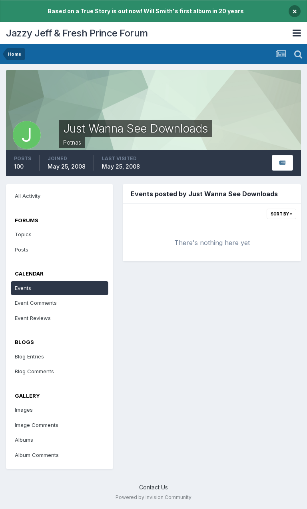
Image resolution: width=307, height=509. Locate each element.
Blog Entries (29, 356)
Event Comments (36, 303)
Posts (21, 249)
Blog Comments (34, 371)
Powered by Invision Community (153, 497)
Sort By (281, 213)
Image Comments (36, 425)
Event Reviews (33, 318)
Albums (24, 440)
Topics (23, 234)
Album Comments (37, 455)
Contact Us (153, 487)
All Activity (27, 196)
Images (24, 409)
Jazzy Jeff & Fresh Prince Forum (77, 33)
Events (23, 288)
